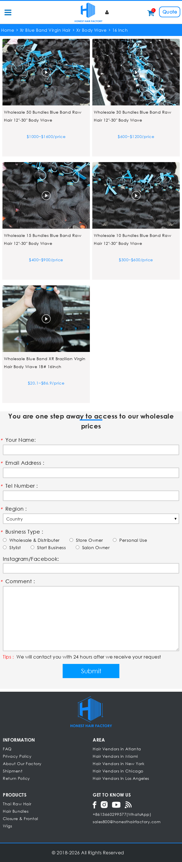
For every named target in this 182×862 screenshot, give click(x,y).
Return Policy (16, 778)
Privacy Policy (17, 756)
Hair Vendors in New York (118, 763)
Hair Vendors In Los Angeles (121, 778)
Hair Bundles (15, 811)
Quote (169, 12)
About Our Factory (22, 763)
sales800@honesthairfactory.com (126, 821)
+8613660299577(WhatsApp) (122, 814)
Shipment (12, 771)
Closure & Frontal (20, 818)
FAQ (7, 748)
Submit (91, 670)
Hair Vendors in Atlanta (117, 748)
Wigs (7, 826)
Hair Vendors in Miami (115, 756)
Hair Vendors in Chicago (118, 771)
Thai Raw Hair (17, 803)
